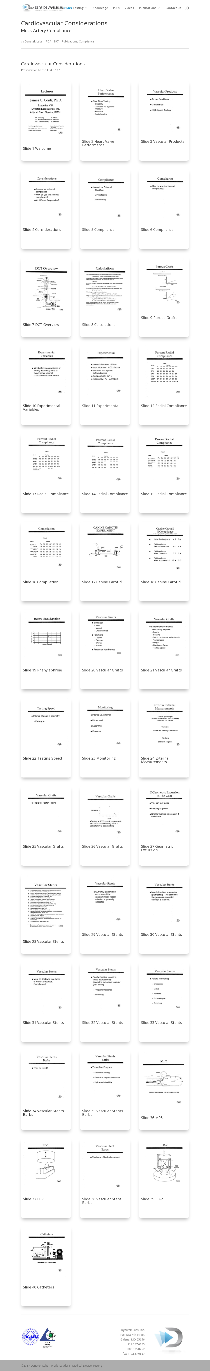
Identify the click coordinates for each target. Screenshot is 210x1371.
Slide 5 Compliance (98, 229)
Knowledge (100, 8)
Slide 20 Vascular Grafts (102, 670)
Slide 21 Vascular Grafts (161, 670)
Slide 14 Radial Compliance (105, 493)
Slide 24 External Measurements (155, 760)
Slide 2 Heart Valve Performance (98, 143)
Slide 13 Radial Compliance (46, 493)
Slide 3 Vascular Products (162, 141)
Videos (129, 8)
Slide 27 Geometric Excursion (157, 848)
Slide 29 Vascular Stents (102, 934)
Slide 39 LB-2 (152, 1199)
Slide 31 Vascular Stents (43, 1022)
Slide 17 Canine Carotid (102, 582)
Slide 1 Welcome (37, 148)
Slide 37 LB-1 (34, 1199)
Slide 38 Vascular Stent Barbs (101, 1201)
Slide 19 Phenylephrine (42, 670)
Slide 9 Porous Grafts (159, 317)
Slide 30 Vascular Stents (161, 934)
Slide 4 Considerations (42, 229)
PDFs (116, 8)
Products (57, 8)
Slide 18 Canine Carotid (161, 582)
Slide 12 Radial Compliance (164, 405)
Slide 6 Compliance (157, 229)
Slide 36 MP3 (152, 1117)
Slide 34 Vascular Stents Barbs (43, 1112)
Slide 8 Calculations (98, 324)
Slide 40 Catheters (38, 1287)
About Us (35, 8)
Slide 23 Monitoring (99, 758)
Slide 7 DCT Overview (41, 324)
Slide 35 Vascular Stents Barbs (102, 1112)
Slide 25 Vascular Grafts (43, 846)
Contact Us (173, 8)
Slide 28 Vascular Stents (43, 941)
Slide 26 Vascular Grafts (102, 846)
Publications (147, 8)
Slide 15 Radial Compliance (164, 493)
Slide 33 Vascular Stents (161, 1022)
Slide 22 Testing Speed (42, 758)
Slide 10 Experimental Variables (41, 407)
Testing (78, 8)
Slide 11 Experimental (100, 405)
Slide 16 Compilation (40, 582)
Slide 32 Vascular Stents (102, 1022)
